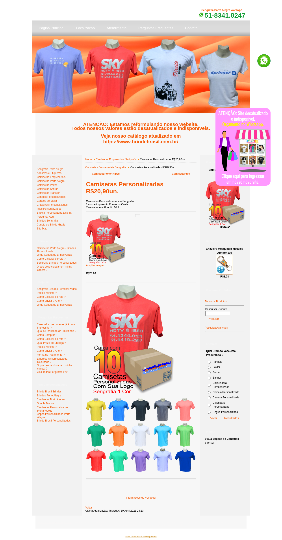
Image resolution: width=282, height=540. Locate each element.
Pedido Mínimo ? (47, 292)
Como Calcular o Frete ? (51, 258)
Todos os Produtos (216, 301)
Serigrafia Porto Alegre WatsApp (221, 10)
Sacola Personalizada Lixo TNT (55, 212)
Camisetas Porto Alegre (51, 181)
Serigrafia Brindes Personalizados (57, 262)
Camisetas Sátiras (47, 188)
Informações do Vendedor (141, 497)
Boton (216, 372)
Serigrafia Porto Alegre (50, 169)
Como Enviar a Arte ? (49, 300)
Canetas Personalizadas (51, 196)
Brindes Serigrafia (47, 220)
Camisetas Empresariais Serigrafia (116, 159)
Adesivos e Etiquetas (49, 173)
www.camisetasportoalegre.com (140, 536)
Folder (216, 367)
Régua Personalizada (225, 412)
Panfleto (217, 361)
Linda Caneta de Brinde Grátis (54, 254)
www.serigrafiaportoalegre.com (55, 522)
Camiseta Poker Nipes (106, 173)
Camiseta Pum (181, 173)
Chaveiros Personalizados (52, 204)
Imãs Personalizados (49, 208)
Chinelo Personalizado (226, 392)
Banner (217, 377)
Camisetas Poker (47, 185)
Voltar (88, 507)
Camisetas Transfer (48, 192)
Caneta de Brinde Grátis (51, 224)
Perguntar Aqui (45, 216)
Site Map (42, 228)
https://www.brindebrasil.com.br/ (140, 141)
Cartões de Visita (47, 200)
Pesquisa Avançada (216, 327)
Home (88, 159)
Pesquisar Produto (216, 309)
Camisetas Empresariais (51, 177)
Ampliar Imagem (106, 264)
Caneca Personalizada (226, 397)
